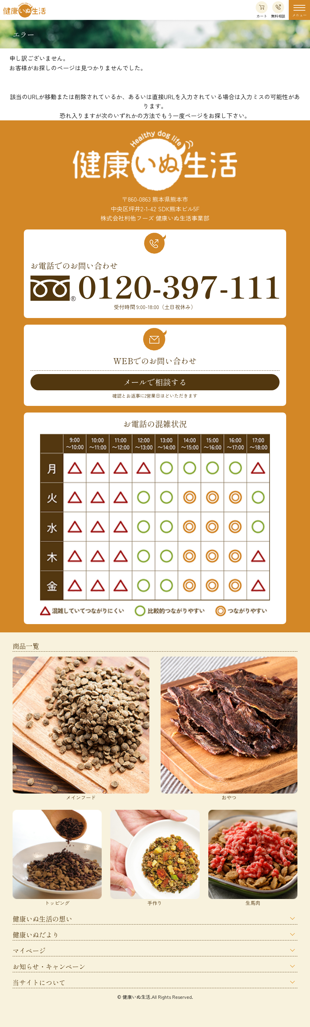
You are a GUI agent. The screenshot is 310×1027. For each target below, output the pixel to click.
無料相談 (278, 10)
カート (262, 10)
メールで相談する (155, 382)
